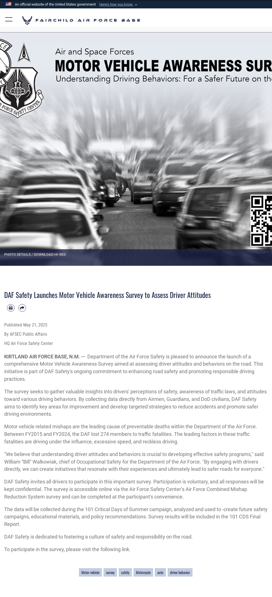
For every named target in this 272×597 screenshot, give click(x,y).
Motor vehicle (90, 572)
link (125, 549)
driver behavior (180, 572)
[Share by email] (22, 308)
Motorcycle (143, 572)
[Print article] (11, 308)
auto (160, 572)
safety (125, 572)
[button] (119, 4)
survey (110, 572)
